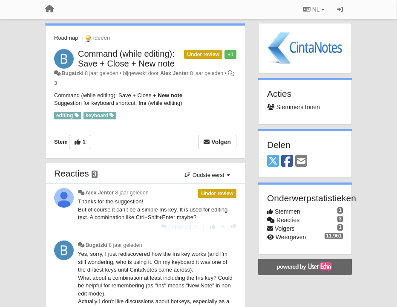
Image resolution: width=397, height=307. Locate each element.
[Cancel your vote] (223, 226)
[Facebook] (287, 161)
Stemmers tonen (293, 107)
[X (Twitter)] (273, 161)
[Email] (301, 161)
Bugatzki (72, 73)
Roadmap (66, 38)
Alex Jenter (174, 73)
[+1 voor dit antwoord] (213, 226)
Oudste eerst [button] (207, 175)
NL (314, 9)
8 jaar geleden (131, 193)
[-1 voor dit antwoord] (233, 226)
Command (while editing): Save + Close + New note (126, 58)
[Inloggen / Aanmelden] (340, 9)
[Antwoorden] (179, 226)
